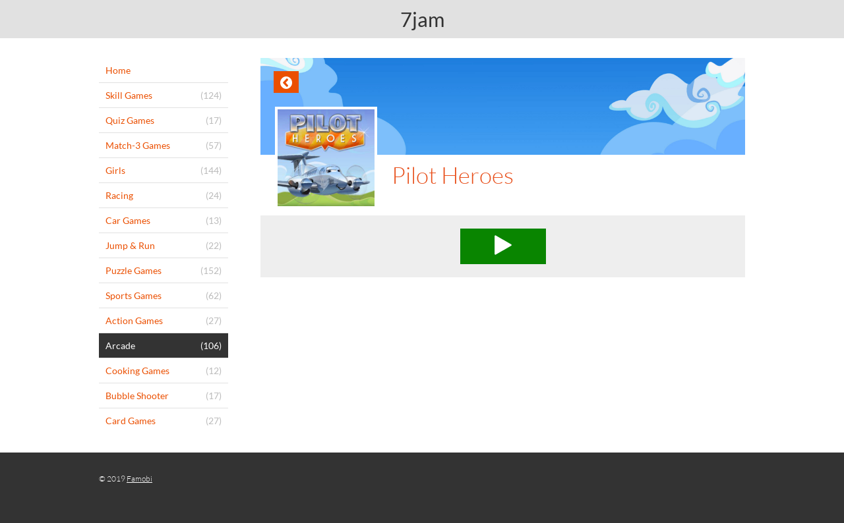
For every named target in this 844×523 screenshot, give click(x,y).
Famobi (139, 478)
